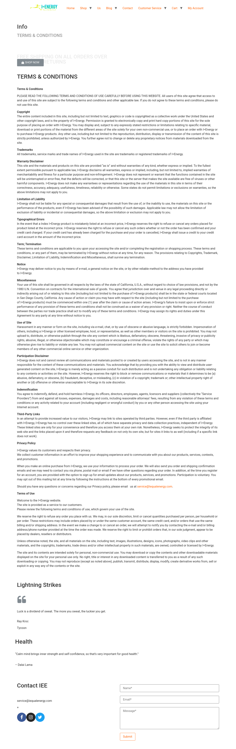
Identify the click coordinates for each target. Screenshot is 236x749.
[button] (30, 62)
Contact (127, 8)
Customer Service (149, 8)
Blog (109, 8)
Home (71, 8)
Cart (174, 8)
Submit (127, 736)
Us (99, 8)
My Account (195, 8)
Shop (83, 8)
